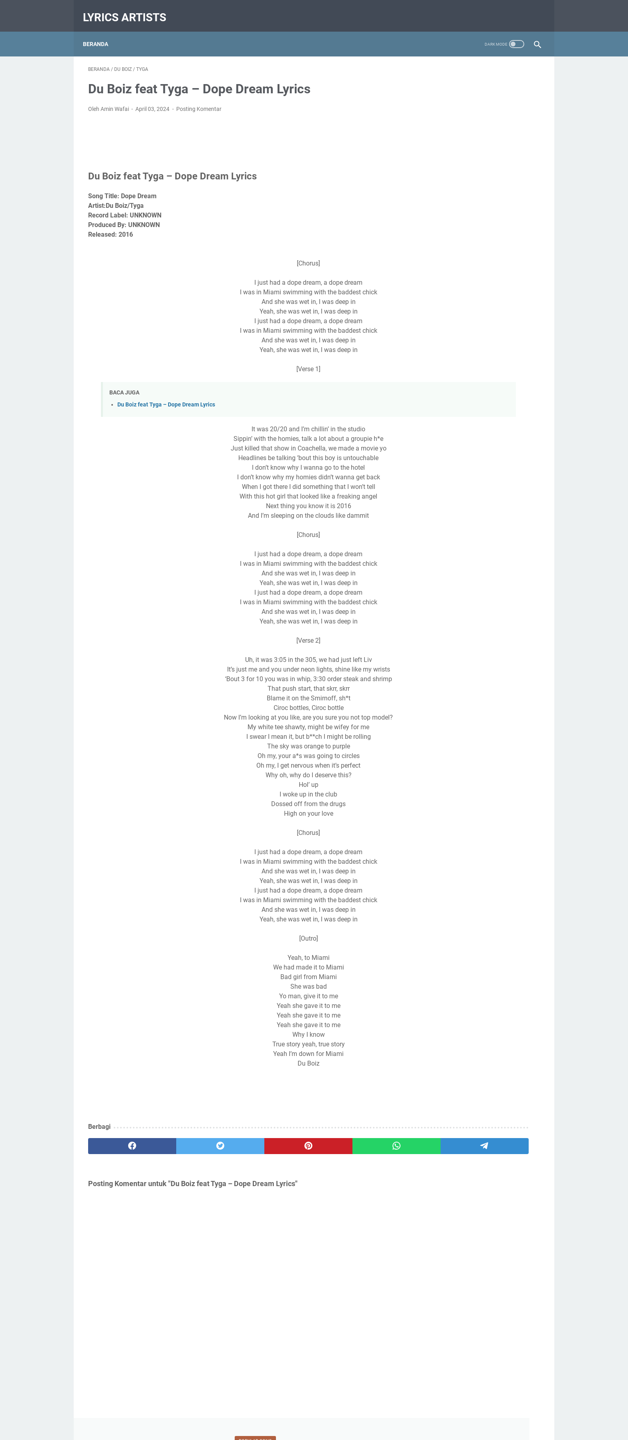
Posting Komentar (198, 102)
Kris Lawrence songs (449, 876)
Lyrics (494, 890)
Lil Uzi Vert (465, 890)
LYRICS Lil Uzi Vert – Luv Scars (470, 197)
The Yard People (502, 920)
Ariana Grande (495, 772)
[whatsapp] (300, 1139)
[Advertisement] (480, 1107)
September (453, 617)
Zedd (430, 964)
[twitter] (179, 1139)
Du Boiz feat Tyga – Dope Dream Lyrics (166, 397)
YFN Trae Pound (500, 950)
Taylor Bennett (511, 905)
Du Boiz (497, 816)
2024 (440, 410)
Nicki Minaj (437, 905)
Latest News (500, 876)
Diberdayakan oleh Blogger (480, 719)
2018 (438, 568)
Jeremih (485, 846)
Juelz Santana (441, 861)
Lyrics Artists (129, 9)
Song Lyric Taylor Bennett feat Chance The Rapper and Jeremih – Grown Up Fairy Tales (476, 331)
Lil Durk (433, 890)
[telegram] (360, 1139)
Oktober (450, 679)
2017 (438, 592)
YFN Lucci (457, 950)
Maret (447, 555)
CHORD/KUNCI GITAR (451, 816)
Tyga (518, 935)
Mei (444, 630)
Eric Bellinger (439, 831)
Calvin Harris (475, 787)
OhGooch (472, 905)
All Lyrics (456, 772)
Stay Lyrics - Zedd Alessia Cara (470, 284)
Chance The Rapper (448, 801)
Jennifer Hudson (444, 846)
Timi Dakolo (438, 935)
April (445, 422)
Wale (430, 950)
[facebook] (118, 1139)
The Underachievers (448, 920)
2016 (438, 655)
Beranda (100, 31)
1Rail (430, 772)
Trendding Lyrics (482, 935)
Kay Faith (481, 861)
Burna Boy (437, 787)
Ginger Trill (505, 831)
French (473, 831)
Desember (452, 605)
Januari (449, 580)
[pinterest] (239, 1139)
